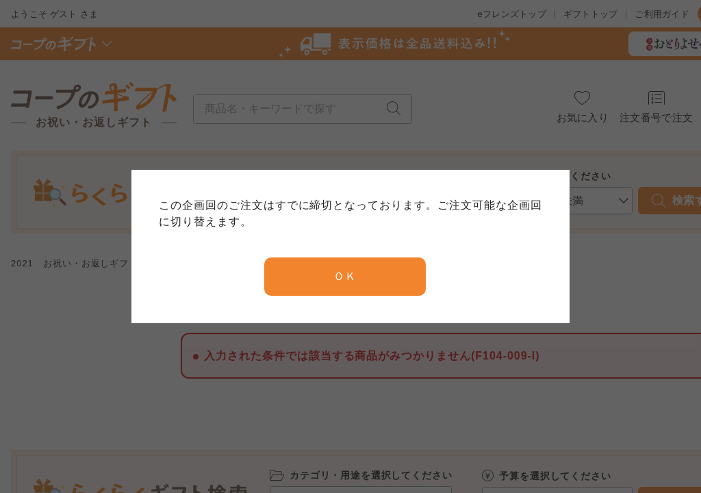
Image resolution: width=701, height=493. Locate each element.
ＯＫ (345, 276)
